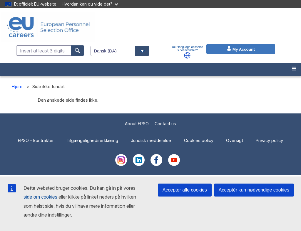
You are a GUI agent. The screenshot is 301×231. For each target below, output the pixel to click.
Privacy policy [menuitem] (269, 140)
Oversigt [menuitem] (234, 140)
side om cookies (40, 196)
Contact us (165, 123)
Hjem (17, 86)
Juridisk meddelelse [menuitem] (151, 140)
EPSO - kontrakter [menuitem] (36, 140)
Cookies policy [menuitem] (198, 140)
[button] (187, 55)
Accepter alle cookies (185, 189)
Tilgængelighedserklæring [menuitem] (92, 140)
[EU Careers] (48, 27)
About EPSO (137, 123)
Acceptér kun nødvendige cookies (254, 189)
